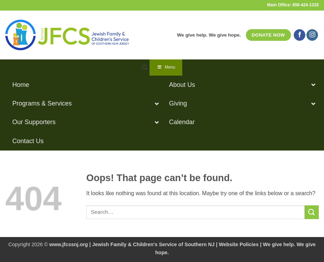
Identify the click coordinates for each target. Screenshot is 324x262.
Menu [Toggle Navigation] (166, 67)
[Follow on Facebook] (299, 35)
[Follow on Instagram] (312, 35)
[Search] (144, 67)
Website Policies (239, 244)
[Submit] (312, 212)
